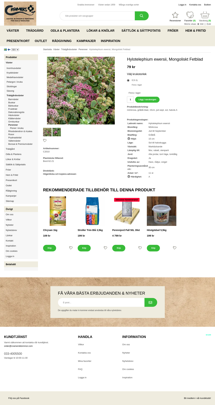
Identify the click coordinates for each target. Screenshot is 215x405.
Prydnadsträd (14, 137)
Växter (14, 30)
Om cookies (11, 251)
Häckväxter (23, 115)
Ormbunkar (13, 121)
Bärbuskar (23, 105)
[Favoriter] (175, 17)
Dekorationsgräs (16, 112)
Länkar (9, 235)
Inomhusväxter (22, 68)
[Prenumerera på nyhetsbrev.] (150, 302)
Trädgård (36, 30)
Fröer (174, 30)
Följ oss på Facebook (16, 398)
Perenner (23, 125)
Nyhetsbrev (11, 230)
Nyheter (10, 225)
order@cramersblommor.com (18, 346)
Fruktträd (23, 109)
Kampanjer (86, 41)
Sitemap (10, 201)
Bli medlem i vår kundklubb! (197, 398)
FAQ (80, 369)
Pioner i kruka (16, 128)
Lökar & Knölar (101, 30)
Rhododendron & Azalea (20, 131)
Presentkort (18, 41)
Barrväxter (13, 99)
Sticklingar (22, 86)
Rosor (23, 134)
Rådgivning (62, 41)
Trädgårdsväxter (22, 95)
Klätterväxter (23, 118)
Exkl (209, 24)
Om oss (9, 214)
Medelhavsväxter (22, 77)
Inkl (201, 24)
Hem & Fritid (196, 30)
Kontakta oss (195, 5)
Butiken (207, 5)
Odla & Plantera (66, 30)
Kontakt (9, 240)
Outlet (41, 41)
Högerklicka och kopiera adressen (59, 174)
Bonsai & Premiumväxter (20, 144)
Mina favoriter (84, 361)
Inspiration (110, 41)
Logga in (182, 5)
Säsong (22, 91)
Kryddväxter (12, 72)
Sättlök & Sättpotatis (142, 30)
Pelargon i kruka (15, 82)
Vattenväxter (23, 141)
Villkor (9, 219)
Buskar (11, 102)
